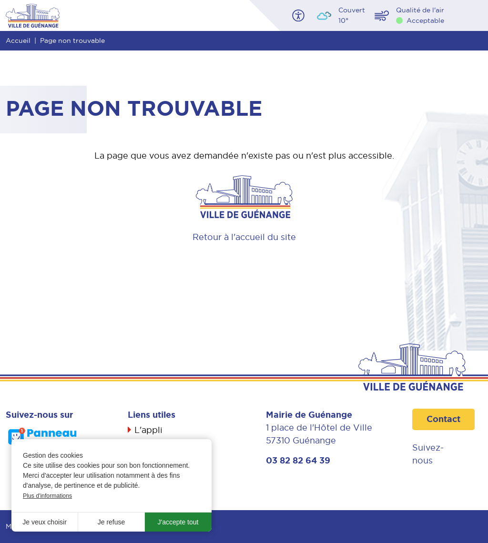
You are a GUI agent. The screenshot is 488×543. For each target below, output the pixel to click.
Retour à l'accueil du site (244, 236)
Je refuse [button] (111, 522)
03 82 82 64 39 (298, 460)
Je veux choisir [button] (44, 522)
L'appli (148, 429)
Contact (443, 419)
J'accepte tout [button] (178, 522)
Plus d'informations (47, 496)
